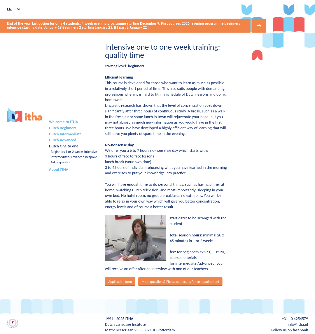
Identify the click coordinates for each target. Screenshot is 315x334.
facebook (300, 329)
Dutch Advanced (62, 139)
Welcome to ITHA (63, 121)
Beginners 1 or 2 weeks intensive (74, 151)
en (9, 8)
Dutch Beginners (62, 127)
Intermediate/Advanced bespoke (74, 156)
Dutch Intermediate (65, 133)
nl (19, 8)
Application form (120, 281)
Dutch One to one (63, 145)
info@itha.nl (298, 323)
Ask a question (61, 161)
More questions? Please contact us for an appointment (180, 281)
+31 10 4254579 (295, 318)
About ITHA (58, 168)
